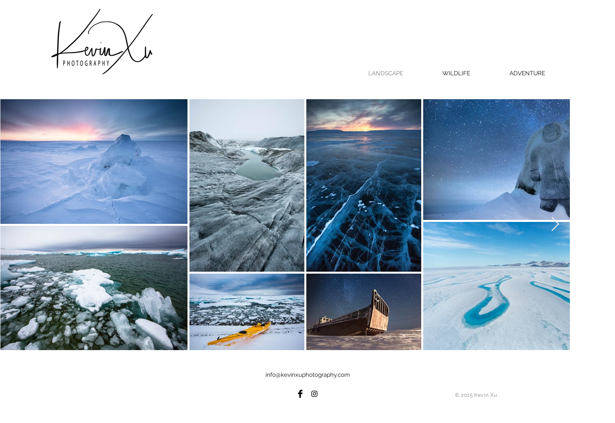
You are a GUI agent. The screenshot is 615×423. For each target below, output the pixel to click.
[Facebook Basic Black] (300, 394)
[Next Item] (555, 224)
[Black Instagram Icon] (314, 394)
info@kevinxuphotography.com (308, 374)
